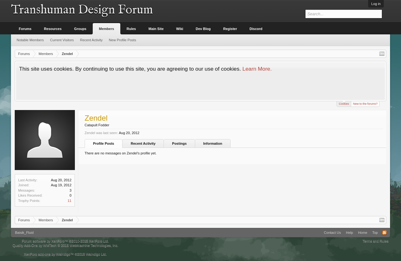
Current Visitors (62, 40)
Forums (25, 29)
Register (230, 29)
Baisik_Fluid (24, 232)
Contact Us (332, 232)
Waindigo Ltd (96, 254)
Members (106, 29)
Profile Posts (103, 143)
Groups (80, 29)
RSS (384, 232)
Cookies (344, 103)
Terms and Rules (375, 241)
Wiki (179, 29)
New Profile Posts (122, 40)
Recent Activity (143, 143)
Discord (256, 29)
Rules (131, 29)
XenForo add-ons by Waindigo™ (49, 254)
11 (69, 201)
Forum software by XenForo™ (65, 241)
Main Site (156, 29)
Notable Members (30, 40)
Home (362, 232)
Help (349, 232)
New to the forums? (365, 103)
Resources (52, 29)
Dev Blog (203, 29)
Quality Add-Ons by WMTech (65, 245)
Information (212, 143)
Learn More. (257, 69)
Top (375, 232)
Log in (376, 4)
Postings (179, 143)
